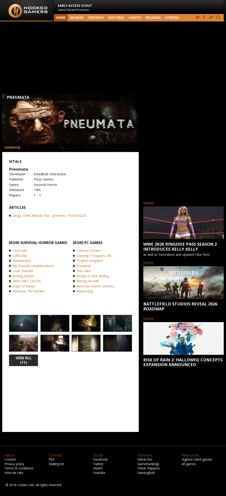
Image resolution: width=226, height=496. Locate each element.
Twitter (98, 464)
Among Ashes (23, 276)
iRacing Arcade (87, 281)
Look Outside (22, 270)
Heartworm (21, 260)
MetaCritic (144, 459)
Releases (153, 17)
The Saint (83, 270)
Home (61, 17)
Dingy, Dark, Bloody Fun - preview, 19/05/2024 (49, 215)
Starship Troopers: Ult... (94, 255)
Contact (10, 459)
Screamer (83, 265)
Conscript (19, 250)
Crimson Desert (88, 250)
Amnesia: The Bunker (28, 291)
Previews (96, 17)
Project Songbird (89, 260)
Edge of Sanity (23, 286)
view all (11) (24, 360)
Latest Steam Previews (75, 7)
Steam (98, 468)
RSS (51, 459)
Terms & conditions (19, 468)
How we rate (14, 473)
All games (189, 464)
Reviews (77, 17)
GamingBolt (146, 473)
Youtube (99, 473)
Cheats (135, 17)
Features (116, 17)
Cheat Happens (148, 468)
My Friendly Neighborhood (33, 265)
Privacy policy (14, 464)
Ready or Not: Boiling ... (94, 276)
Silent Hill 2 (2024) (26, 281)
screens (172, 17)
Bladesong (84, 291)
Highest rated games (197, 459)
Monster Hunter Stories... (96, 286)
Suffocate (19, 255)
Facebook (100, 459)
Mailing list (56, 464)
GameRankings (148, 464)
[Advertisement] (113, 57)
